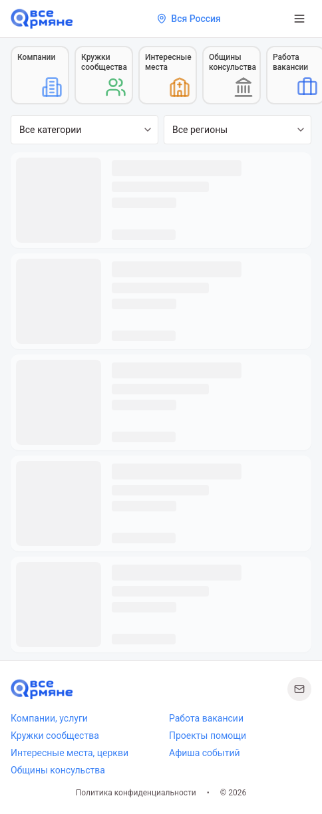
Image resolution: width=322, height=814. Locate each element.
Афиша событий (204, 752)
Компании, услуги (49, 718)
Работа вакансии (206, 718)
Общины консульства (58, 770)
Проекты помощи (207, 735)
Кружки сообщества (55, 735)
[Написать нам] (299, 689)
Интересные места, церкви (69, 752)
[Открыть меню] (299, 19)
